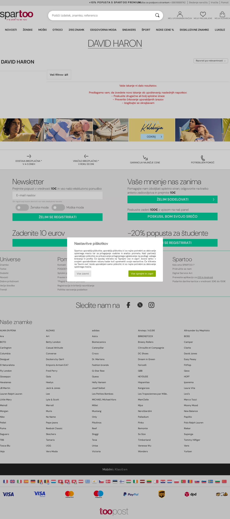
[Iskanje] (157, 15)
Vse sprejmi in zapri (142, 273)
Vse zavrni (83, 273)
